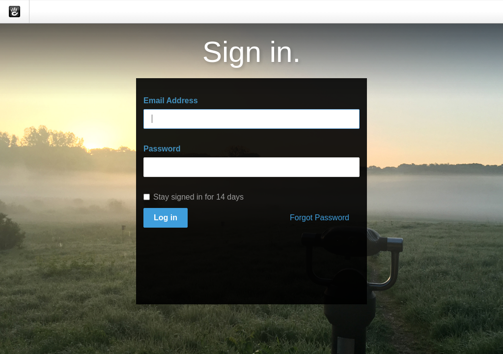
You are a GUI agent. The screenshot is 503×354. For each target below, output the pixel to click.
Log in (165, 217)
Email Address (170, 100)
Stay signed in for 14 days (193, 197)
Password (162, 149)
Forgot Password (319, 217)
